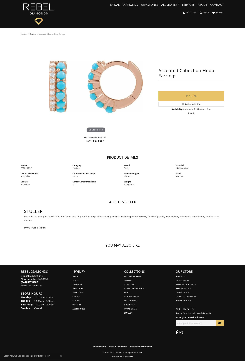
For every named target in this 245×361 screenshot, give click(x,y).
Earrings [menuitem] (77, 284)
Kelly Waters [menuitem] (131, 301)
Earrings (33, 34)
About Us (180, 276)
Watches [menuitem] (76, 305)
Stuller (127, 168)
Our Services (182, 280)
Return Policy (183, 288)
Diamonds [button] (130, 5)
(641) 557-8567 (95, 140)
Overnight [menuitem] (129, 305)
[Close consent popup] (61, 356)
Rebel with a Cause (186, 284)
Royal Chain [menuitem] (130, 309)
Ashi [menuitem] (126, 292)
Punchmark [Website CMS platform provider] (128, 357)
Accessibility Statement (141, 346)
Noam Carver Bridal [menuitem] (135, 288)
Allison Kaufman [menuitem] (133, 276)
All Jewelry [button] (170, 5)
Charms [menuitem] (76, 296)
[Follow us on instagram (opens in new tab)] (181, 332)
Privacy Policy (183, 301)
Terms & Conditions (186, 296)
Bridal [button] (115, 5)
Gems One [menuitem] (129, 284)
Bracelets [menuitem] (77, 292)
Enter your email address (190, 317)
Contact (217, 5)
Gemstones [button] (149, 5)
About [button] (202, 5)
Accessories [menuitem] (78, 309)
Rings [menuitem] (75, 280)
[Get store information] (31, 285)
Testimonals (182, 292)
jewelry (24, 34)
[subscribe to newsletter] (220, 323)
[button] (189, 12)
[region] (96, 87)
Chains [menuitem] (76, 301)
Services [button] (188, 5)
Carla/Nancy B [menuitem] (132, 296)
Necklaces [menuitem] (77, 288)
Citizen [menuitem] (128, 280)
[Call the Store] (29, 282)
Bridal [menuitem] (76, 276)
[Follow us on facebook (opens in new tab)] (177, 332)
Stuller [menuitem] (128, 313)
